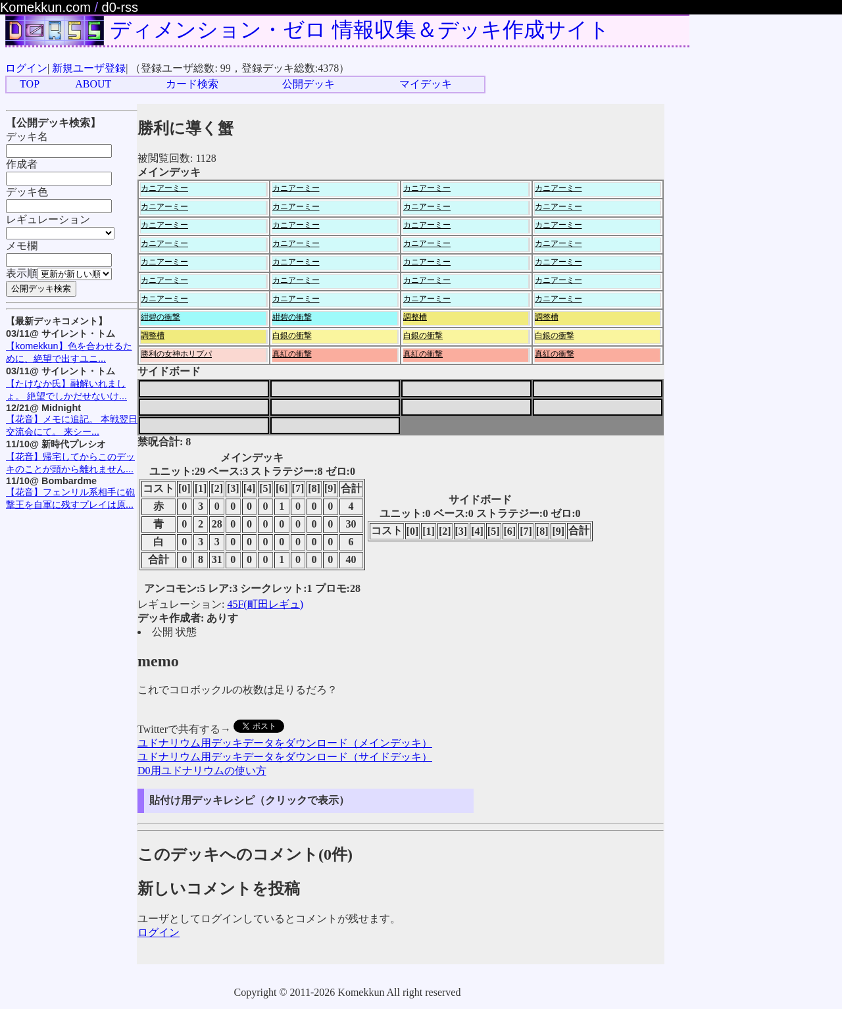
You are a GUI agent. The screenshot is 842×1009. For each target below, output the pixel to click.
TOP (29, 83)
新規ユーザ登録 (89, 68)
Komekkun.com (45, 7)
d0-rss (120, 7)
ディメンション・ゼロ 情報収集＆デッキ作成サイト (360, 29)
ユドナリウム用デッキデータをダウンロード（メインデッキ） (284, 743)
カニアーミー (164, 188)
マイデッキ (425, 83)
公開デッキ (308, 83)
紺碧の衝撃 (160, 317)
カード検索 (192, 83)
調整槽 (415, 317)
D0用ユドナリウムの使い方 (201, 770)
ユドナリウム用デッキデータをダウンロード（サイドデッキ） (284, 756)
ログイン (26, 68)
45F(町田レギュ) (265, 604)
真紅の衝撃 (292, 353)
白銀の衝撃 (292, 335)
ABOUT (93, 83)
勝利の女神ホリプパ (176, 353)
